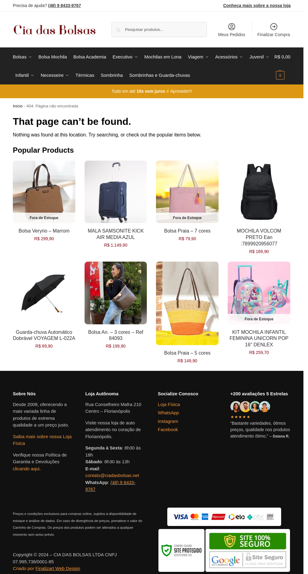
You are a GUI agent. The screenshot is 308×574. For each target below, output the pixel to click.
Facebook (168, 429)
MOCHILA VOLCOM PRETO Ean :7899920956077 (259, 237)
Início (18, 106)
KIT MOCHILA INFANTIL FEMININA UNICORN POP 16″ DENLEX (259, 339)
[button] (282, 66)
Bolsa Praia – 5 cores (187, 353)
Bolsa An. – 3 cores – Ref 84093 (115, 335)
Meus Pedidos (231, 29)
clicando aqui (26, 468)
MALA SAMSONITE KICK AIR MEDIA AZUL (115, 234)
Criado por (46, 568)
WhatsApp (168, 412)
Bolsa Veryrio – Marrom (44, 230)
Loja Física (169, 404)
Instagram (168, 421)
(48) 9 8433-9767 (64, 5)
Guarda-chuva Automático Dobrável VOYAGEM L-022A (44, 335)
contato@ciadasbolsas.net (112, 475)
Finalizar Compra (273, 29)
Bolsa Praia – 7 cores (187, 230)
